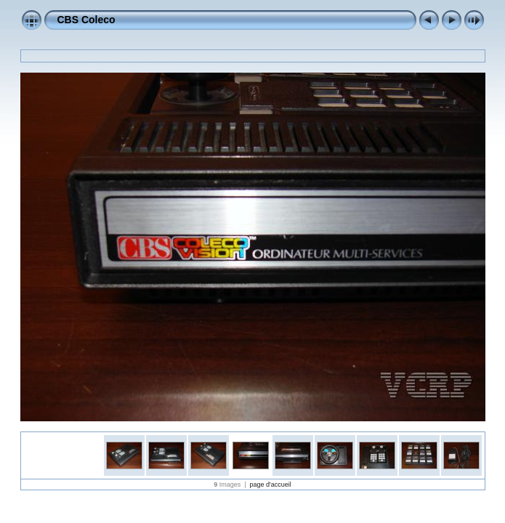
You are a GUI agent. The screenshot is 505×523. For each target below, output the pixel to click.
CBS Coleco (86, 19)
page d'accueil (270, 484)
